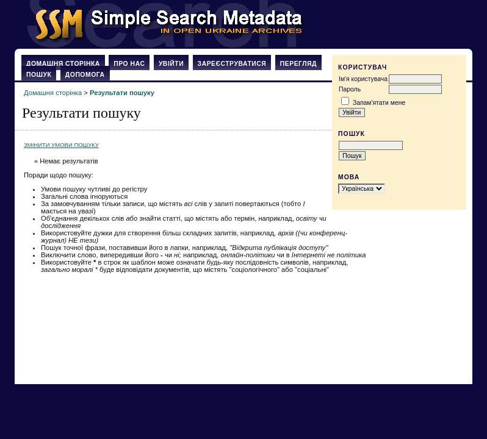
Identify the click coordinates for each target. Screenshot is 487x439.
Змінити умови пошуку (61, 144)
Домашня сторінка (63, 63)
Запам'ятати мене (379, 102)
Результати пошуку (122, 92)
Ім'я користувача (363, 79)
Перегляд (298, 63)
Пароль (350, 89)
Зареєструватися (232, 63)
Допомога (85, 74)
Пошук (38, 74)
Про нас (129, 63)
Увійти (171, 63)
